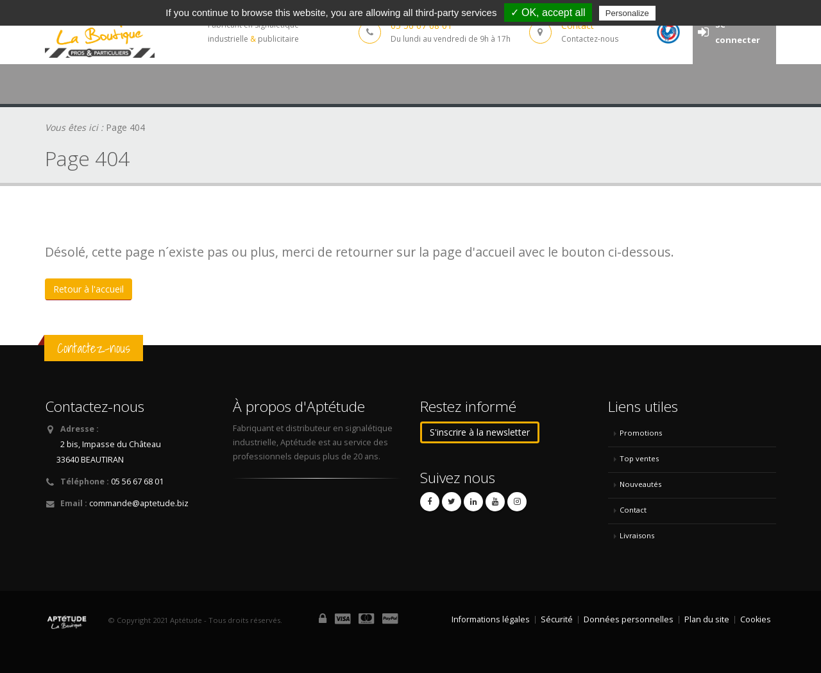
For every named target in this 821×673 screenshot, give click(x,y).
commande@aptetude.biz (139, 503)
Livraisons (637, 535)
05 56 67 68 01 (137, 481)
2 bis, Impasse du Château (110, 444)
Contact (633, 510)
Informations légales (491, 619)
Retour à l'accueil (88, 289)
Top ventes (639, 458)
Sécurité (557, 619)
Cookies (755, 619)
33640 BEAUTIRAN (90, 459)
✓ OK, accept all (548, 12)
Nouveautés (640, 484)
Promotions (641, 433)
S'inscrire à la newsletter (480, 432)
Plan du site (706, 619)
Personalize (627, 13)
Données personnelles (628, 619)
